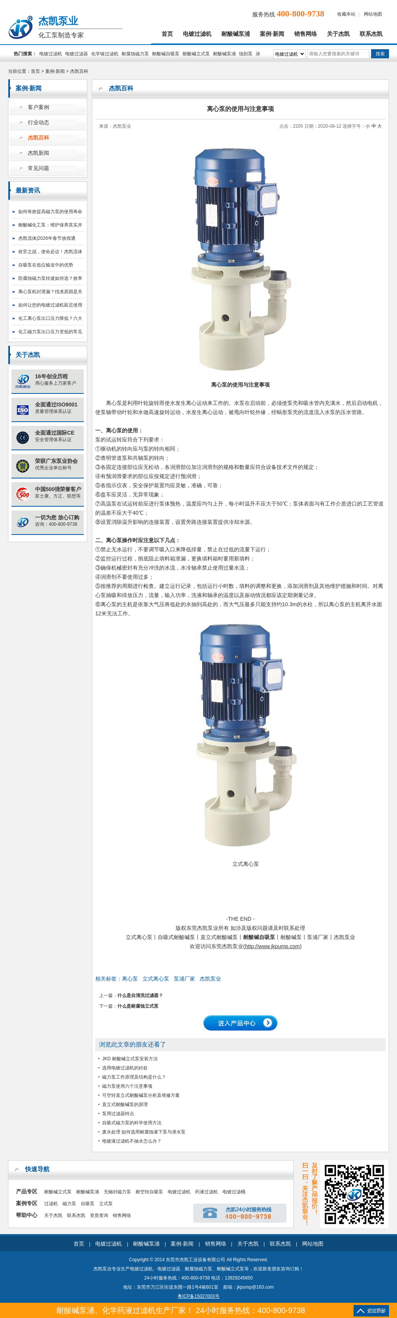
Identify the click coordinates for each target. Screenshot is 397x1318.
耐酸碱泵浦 (235, 34)
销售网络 (305, 34)
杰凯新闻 (38, 153)
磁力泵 (69, 1203)
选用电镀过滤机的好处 (125, 1068)
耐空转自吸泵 (149, 1191)
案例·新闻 (272, 34)
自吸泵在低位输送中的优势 (45, 265)
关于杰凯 (338, 34)
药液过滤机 (206, 1191)
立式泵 (106, 1203)
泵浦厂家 (184, 979)
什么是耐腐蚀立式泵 (137, 1006)
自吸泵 (87, 1203)
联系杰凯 (371, 34)
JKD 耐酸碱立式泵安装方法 (130, 1058)
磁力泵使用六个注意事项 (127, 1086)
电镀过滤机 (197, 34)
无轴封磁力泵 (117, 1191)
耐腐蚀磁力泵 (135, 53)
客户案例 (38, 107)
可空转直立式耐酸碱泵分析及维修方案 (141, 1095)
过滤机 (51, 1203)
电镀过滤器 (76, 53)
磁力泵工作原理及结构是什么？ (134, 1077)
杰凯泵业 (210, 979)
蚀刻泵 (246, 53)
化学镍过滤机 (104, 53)
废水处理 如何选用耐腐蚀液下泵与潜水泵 (144, 1132)
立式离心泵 (155, 979)
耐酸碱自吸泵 (165, 53)
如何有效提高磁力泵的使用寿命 (50, 211)
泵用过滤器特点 (118, 1113)
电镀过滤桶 (234, 1191)
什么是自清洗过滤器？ (140, 995)
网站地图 (373, 14)
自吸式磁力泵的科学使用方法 (132, 1122)
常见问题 (38, 168)
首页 (167, 34)
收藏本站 (346, 14)
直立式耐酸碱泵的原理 (125, 1104)
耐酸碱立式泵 (196, 53)
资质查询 (99, 1215)
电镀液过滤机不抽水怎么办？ (132, 1141)
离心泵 (130, 979)
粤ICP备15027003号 (198, 1296)
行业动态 (38, 122)
